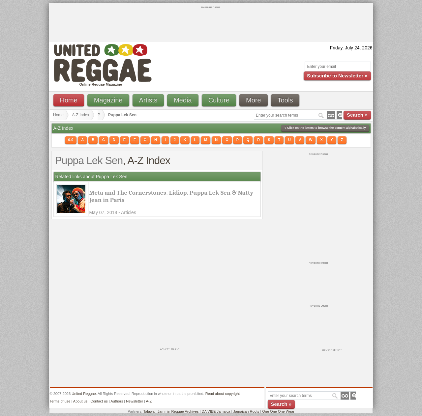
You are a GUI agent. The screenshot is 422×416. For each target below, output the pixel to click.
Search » (357, 115)
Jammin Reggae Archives (178, 411)
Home (68, 100)
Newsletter (134, 401)
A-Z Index (80, 115)
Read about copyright (222, 394)
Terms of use (60, 401)
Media (183, 100)
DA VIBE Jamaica (216, 411)
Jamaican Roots (246, 411)
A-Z (149, 401)
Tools (285, 100)
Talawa (149, 411)
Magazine (108, 100)
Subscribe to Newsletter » (337, 75)
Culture (218, 100)
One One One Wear (278, 411)
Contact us (99, 401)
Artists (148, 100)
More (253, 100)
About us (80, 401)
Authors (116, 401)
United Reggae (84, 394)
